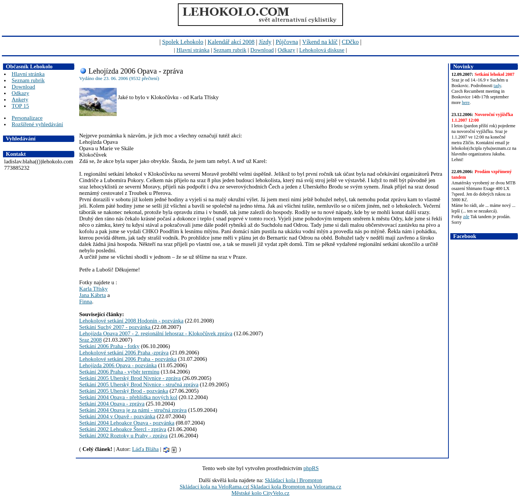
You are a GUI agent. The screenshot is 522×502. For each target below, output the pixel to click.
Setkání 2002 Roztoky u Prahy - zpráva (123, 436)
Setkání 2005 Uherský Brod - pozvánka (123, 391)
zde (466, 216)
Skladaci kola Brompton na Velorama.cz (295, 487)
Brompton (310, 480)
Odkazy (286, 50)
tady (497, 85)
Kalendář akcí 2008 (231, 42)
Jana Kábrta (92, 295)
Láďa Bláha (145, 449)
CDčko (350, 42)
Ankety (20, 99)
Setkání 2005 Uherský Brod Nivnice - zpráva (130, 378)
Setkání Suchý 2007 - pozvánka (115, 327)
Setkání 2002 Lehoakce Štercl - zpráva (122, 429)
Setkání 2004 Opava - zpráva (111, 404)
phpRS (311, 468)
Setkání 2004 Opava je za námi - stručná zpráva (133, 410)
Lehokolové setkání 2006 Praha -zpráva (123, 353)
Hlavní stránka (192, 50)
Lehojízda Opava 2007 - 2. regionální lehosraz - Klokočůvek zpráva (155, 333)
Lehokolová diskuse (321, 50)
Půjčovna (286, 42)
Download (262, 50)
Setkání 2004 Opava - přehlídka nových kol (128, 397)
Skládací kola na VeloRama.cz (214, 487)
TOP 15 (20, 106)
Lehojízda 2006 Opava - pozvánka (118, 365)
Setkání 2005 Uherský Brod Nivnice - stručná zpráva (139, 384)
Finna (85, 301)
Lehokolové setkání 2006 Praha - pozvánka (128, 359)
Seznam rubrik (230, 50)
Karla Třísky (93, 289)
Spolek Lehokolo (182, 42)
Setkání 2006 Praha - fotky (109, 346)
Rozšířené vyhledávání (37, 124)
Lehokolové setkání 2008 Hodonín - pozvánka (131, 321)
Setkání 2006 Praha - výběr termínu (119, 372)
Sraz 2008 (90, 340)
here (466, 102)
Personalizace (27, 118)
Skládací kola (281, 480)
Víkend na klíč (319, 42)
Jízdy (265, 42)
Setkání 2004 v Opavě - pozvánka (117, 416)
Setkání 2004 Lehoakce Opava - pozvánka (127, 423)
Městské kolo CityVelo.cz (261, 493)
